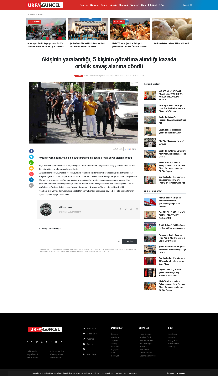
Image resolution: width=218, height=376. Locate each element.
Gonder (130, 241)
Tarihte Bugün (146, 343)
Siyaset (104, 5)
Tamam (181, 373)
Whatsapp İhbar (56, 354)
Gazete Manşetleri (148, 356)
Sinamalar (144, 346)
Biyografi (134, 5)
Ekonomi (123, 5)
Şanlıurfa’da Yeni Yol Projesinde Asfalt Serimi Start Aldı (172, 120)
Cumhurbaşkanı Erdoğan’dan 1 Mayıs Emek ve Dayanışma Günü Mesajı (172, 261)
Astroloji (171, 346)
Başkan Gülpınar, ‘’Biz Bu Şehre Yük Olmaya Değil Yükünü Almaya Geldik (170, 273)
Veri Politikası (32, 357)
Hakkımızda (32, 351)
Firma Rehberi (146, 353)
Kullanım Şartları (57, 351)
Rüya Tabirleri (174, 343)
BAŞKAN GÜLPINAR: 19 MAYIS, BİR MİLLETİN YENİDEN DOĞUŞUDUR (172, 215)
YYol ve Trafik (146, 337)
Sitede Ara (172, 334)
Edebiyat (152, 5)
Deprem (84, 5)
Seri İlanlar (144, 350)
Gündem (94, 5)
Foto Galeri (90, 328)
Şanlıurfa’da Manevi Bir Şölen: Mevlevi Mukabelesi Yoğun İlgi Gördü (172, 154)
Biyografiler (173, 340)
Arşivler (88, 344)
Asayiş (113, 5)
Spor (143, 5)
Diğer (162, 5)
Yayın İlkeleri (32, 354)
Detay (170, 373)
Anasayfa (32, 14)
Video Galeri (90, 334)
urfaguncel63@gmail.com (70, 212)
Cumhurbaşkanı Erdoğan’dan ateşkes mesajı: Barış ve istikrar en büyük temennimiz (172, 180)
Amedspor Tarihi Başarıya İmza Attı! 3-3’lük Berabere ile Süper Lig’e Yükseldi (172, 108)
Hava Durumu (146, 334)
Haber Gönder (56, 357)
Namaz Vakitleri (146, 340)
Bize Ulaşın (89, 354)
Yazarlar (88, 339)
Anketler (172, 337)
